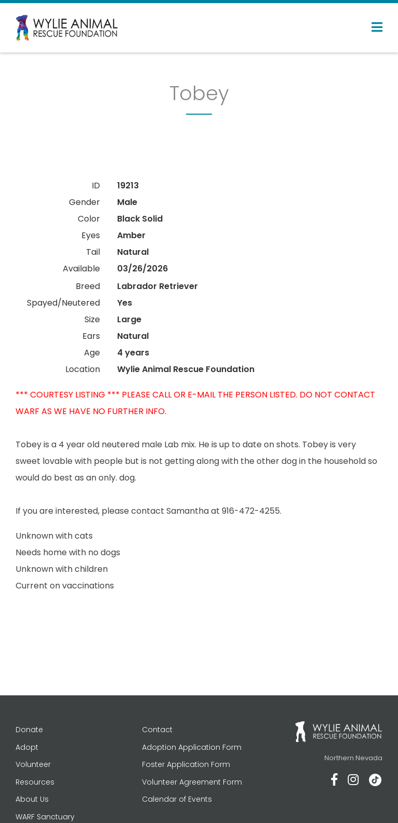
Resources (35, 782)
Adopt (27, 747)
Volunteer (33, 764)
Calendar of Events (177, 799)
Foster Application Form (186, 764)
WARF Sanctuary (45, 817)
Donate (29, 729)
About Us (32, 799)
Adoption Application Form (191, 747)
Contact (157, 729)
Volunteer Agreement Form (192, 782)
